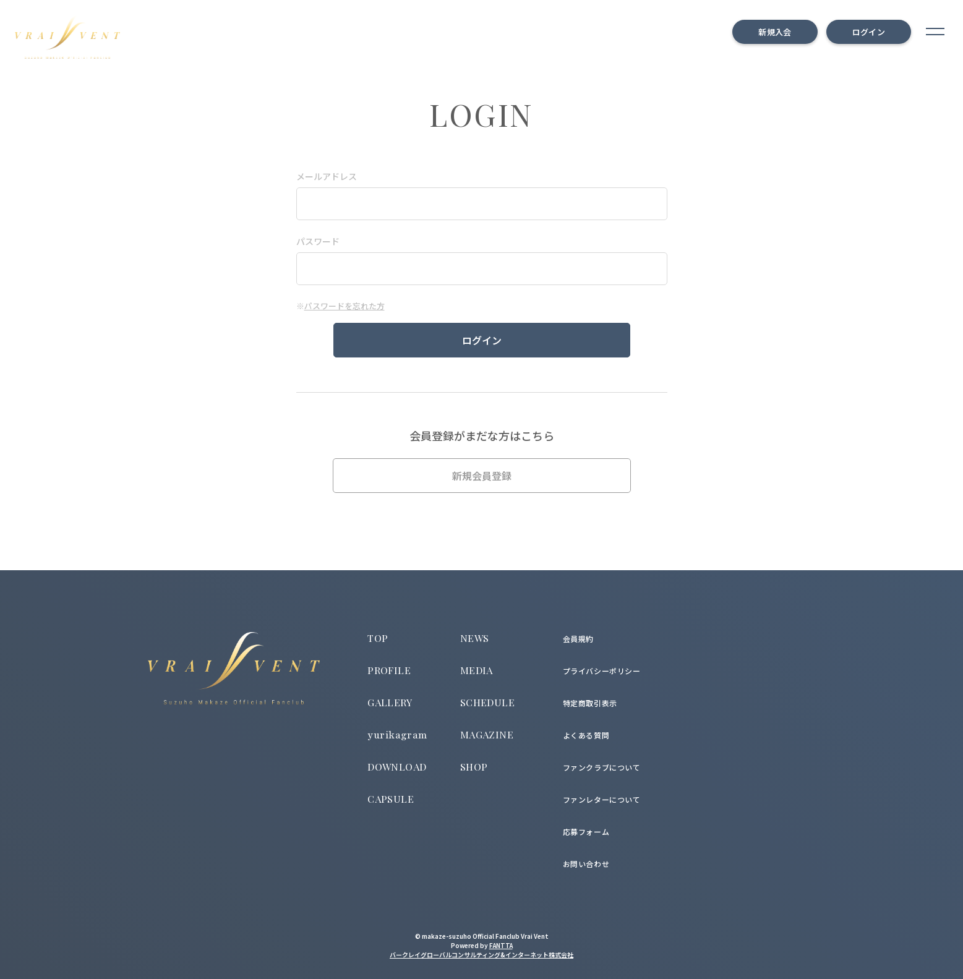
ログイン (868, 32)
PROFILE (389, 670)
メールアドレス (326, 176)
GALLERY (389, 702)
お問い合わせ (586, 863)
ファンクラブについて (602, 767)
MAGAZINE (486, 734)
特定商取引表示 (590, 703)
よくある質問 (586, 735)
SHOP (474, 766)
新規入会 (774, 32)
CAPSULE (390, 798)
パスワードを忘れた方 (344, 306)
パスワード (318, 241)
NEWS (474, 637)
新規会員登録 (481, 475)
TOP (377, 637)
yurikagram (397, 735)
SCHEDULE (487, 702)
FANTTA (501, 945)
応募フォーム (586, 831)
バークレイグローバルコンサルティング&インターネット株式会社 (481, 954)
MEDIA (476, 670)
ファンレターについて (602, 799)
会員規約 (578, 638)
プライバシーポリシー (602, 670)
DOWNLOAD (396, 766)
